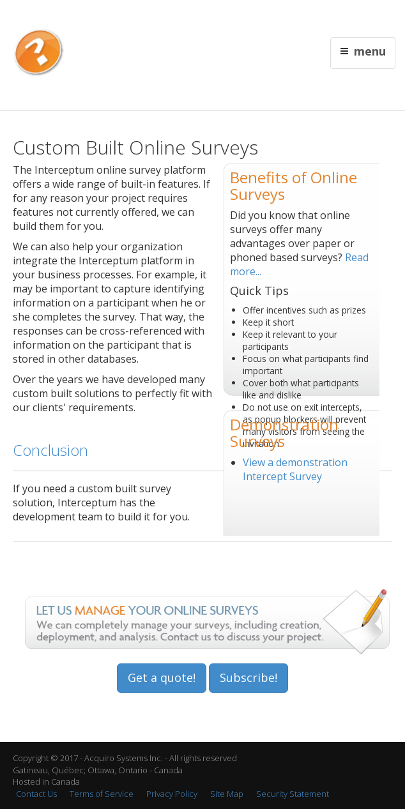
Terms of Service (102, 793)
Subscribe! (248, 677)
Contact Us (262, 16)
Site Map (226, 793)
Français (224, 16)
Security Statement (292, 793)
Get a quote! (161, 677)
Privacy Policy (171, 793)
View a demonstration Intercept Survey (295, 469)
